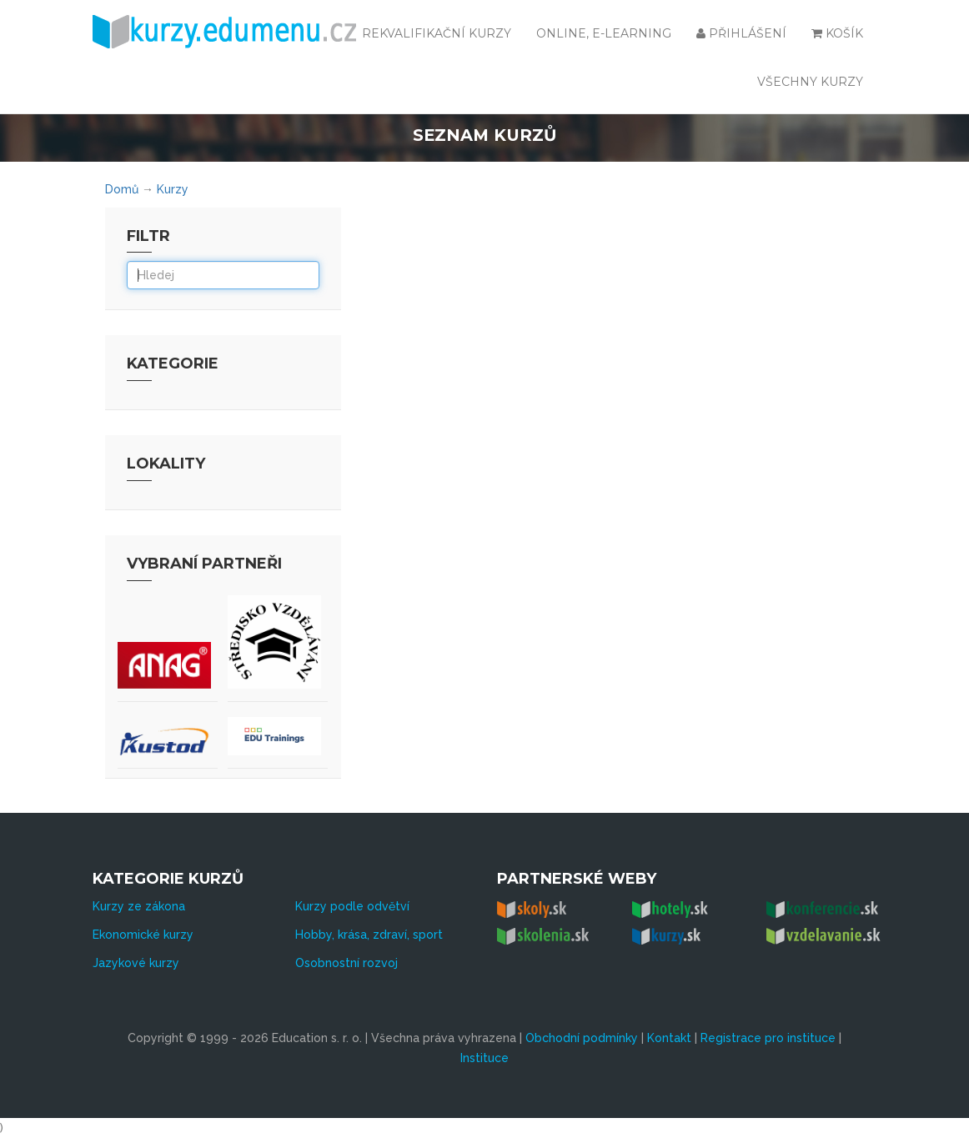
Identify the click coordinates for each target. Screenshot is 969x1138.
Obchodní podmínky (581, 1038)
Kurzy (172, 189)
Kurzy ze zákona (139, 906)
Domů (121, 189)
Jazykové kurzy (136, 963)
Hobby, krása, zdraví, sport (369, 934)
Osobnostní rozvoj (346, 963)
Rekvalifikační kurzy (436, 33)
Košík (837, 33)
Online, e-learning (603, 33)
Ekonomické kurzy (143, 934)
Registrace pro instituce (768, 1038)
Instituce (484, 1058)
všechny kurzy (810, 81)
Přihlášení (741, 33)
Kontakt (669, 1038)
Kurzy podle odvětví (352, 906)
